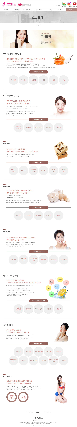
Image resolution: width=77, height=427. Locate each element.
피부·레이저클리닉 (27, 10)
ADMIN (46, 425)
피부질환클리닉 (16, 10)
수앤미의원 (5, 10)
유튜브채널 (74, 4)
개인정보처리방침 (29, 412)
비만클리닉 (60, 10)
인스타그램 (69, 4)
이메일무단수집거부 (47, 412)
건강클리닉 (71, 10)
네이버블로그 (64, 4)
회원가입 (58, 5)
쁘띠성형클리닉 (38, 10)
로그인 (54, 5)
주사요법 (38, 25)
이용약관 (38, 412)
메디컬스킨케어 (49, 10)
